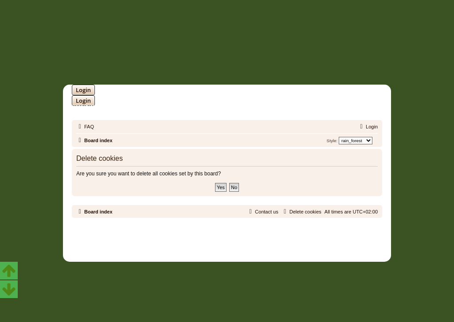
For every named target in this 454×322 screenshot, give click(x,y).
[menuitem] (85, 126)
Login (83, 90)
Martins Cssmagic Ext (250, 242)
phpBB (204, 235)
